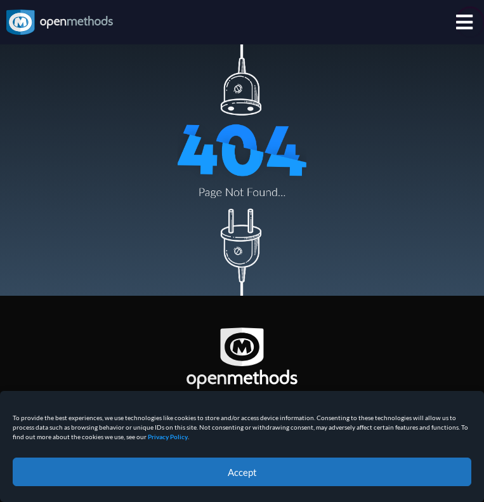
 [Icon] (464, 22)
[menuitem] (467, 22)
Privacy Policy (168, 436)
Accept (242, 472)
